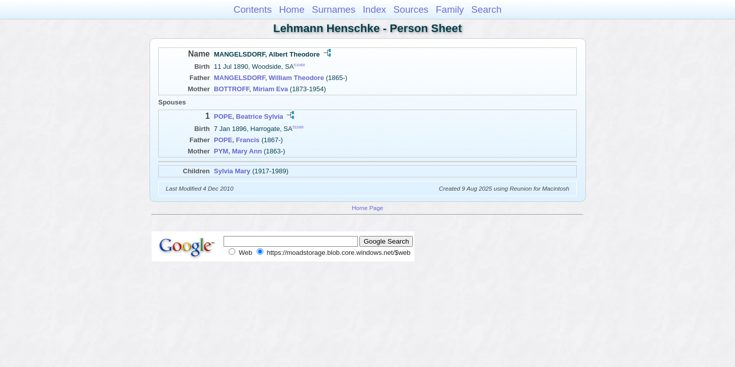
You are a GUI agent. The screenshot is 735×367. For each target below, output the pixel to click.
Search (486, 9)
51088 (299, 65)
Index (374, 9)
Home (292, 9)
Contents (252, 9)
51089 (298, 127)
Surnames (333, 9)
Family (450, 9)
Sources (411, 9)
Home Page (367, 207)
